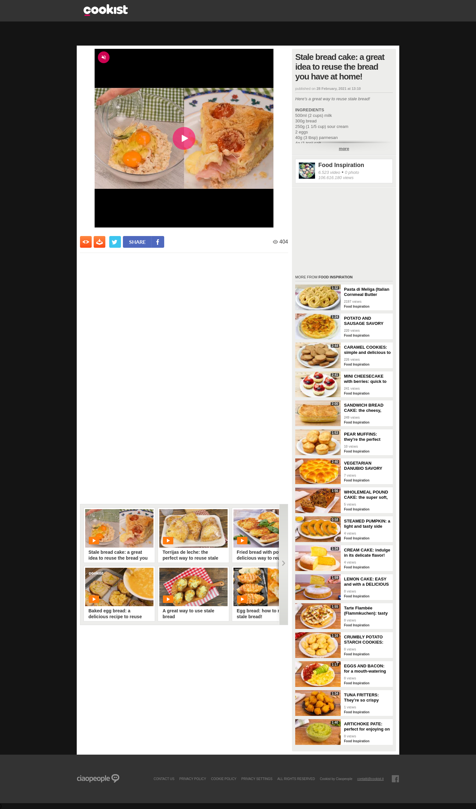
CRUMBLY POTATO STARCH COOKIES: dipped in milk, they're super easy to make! (366, 640)
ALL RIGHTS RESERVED (296, 778)
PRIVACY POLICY (192, 778)
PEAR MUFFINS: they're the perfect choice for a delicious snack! (365, 437)
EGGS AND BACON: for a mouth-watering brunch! (365, 668)
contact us (163, 778)
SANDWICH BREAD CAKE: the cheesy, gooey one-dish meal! (366, 408)
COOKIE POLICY (223, 778)
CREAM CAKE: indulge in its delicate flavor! (367, 553)
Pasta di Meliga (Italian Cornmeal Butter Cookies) (366, 292)
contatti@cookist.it (370, 778)
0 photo (352, 172)
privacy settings (256, 778)
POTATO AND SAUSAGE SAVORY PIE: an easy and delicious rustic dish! (365, 321)
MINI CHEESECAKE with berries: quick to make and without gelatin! (365, 379)
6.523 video (329, 172)
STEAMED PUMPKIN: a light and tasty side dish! (367, 524)
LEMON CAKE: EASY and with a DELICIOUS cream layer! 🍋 (366, 582)
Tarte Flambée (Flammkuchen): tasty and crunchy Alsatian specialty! (366, 611)
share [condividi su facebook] (137, 242)
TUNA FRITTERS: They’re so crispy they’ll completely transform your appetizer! (361, 697)
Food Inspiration (341, 165)
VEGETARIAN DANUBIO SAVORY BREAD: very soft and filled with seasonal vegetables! (366, 466)
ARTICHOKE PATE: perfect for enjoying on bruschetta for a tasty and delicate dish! (367, 726)
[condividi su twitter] (115, 242)
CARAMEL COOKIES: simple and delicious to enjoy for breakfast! (367, 350)
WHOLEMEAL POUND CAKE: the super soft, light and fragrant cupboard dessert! (366, 495)
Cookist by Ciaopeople (336, 778)
